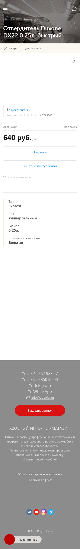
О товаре (11, 48)
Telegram (42, 385)
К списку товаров (19, 177)
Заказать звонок (40, 410)
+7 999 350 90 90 (42, 379)
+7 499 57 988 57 (42, 373)
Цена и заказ (32, 48)
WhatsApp (42, 391)
